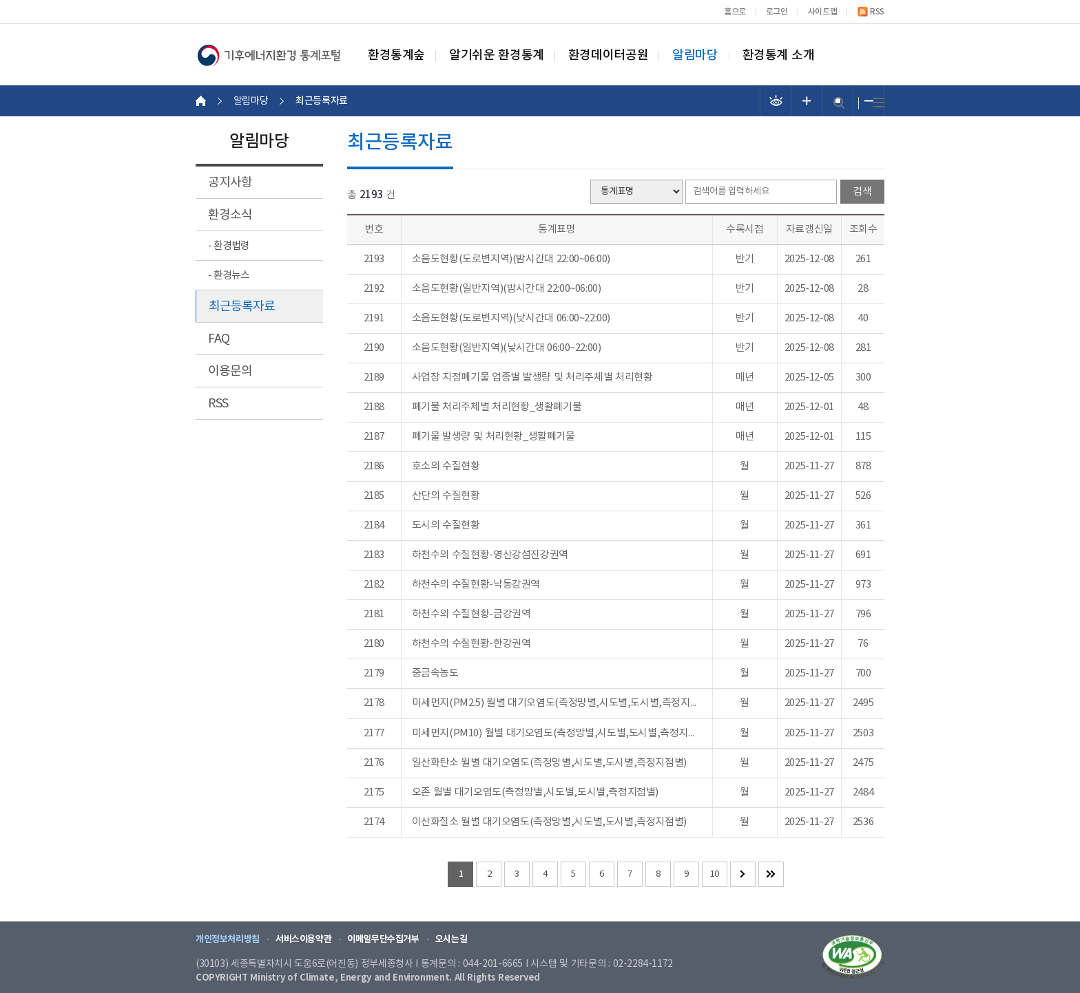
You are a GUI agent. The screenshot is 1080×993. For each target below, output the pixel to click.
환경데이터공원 (608, 56)
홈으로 (735, 12)
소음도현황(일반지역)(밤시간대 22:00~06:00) (506, 289)
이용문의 (230, 371)
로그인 (777, 12)
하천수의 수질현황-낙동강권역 (476, 584)
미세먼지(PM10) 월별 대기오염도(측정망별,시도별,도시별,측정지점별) (557, 733)
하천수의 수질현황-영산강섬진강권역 (490, 555)
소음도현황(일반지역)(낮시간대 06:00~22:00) (506, 348)
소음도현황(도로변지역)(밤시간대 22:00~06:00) (511, 259)
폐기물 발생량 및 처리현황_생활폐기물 (493, 436)
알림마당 (695, 56)
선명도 (775, 100)
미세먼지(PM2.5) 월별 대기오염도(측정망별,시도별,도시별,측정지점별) (557, 703)
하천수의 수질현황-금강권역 (471, 614)
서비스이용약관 (303, 939)
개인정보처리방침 (228, 939)
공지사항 (230, 182)
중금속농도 (435, 673)
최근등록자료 (242, 306)
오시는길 (451, 939)
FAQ (218, 339)
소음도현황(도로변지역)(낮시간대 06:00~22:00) (511, 318)
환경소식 (230, 215)
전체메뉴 (878, 103)
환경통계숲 (396, 56)
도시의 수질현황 (446, 525)
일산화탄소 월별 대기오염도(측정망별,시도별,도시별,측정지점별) (549, 763)
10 (714, 874)
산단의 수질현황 (446, 496)
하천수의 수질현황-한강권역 (471, 644)
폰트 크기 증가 (806, 100)
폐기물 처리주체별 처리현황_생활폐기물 (497, 407)
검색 (838, 103)
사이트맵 (822, 12)
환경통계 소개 (778, 56)
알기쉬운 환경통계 (496, 56)
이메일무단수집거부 (383, 939)
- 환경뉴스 (228, 275)
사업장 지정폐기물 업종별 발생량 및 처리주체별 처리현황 (532, 377)
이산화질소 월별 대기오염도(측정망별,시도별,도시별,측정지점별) (549, 822)
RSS (877, 12)
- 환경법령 (228, 246)
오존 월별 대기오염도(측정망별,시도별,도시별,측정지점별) (535, 792)
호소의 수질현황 (446, 466)
